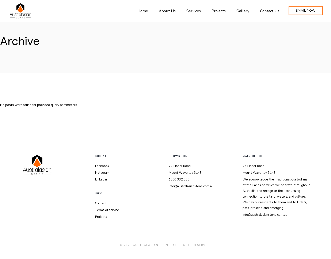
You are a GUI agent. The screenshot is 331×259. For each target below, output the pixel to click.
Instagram (102, 173)
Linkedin (101, 179)
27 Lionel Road (180, 166)
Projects (101, 217)
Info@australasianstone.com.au (191, 186)
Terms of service (107, 210)
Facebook (102, 166)
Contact (101, 203)
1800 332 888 (179, 179)
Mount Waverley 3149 (185, 173)
